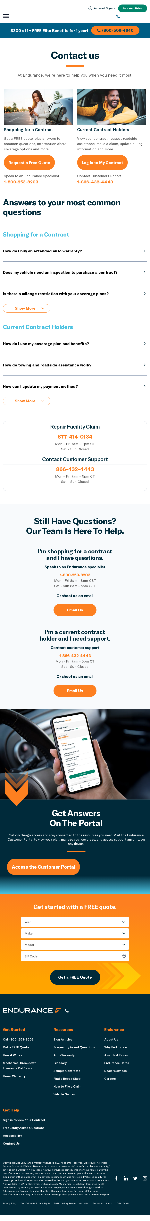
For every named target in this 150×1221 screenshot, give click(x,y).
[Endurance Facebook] (116, 1184)
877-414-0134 (75, 437)
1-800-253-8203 (21, 181)
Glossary (60, 1064)
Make (29, 934)
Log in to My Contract (102, 162)
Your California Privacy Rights (35, 1209)
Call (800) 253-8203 (18, 1040)
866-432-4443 (75, 469)
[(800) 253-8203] (131, 16)
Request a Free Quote (29, 162)
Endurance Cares (117, 1064)
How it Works (12, 1056)
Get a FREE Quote (75, 978)
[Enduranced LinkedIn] (126, 1184)
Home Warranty (14, 1077)
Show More (30, 308)
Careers (110, 1079)
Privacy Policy (10, 1209)
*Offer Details (122, 1209)
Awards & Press (116, 1056)
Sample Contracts (67, 1071)
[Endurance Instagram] (145, 1184)
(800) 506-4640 (115, 30)
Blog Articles (63, 1040)
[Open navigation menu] (6, 16)
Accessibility (12, 1142)
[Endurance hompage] (32, 1011)
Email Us (75, 610)
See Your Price (132, 8)
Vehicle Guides (65, 1095)
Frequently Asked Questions (75, 1048)
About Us (111, 1040)
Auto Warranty (64, 1056)
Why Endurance (115, 1048)
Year (28, 922)
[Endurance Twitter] (135, 1184)
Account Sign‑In (101, 8)
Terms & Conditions (102, 1209)
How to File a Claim (68, 1087)
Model (29, 945)
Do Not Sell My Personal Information (71, 1209)
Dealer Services (116, 1071)
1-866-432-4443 (95, 181)
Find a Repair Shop (67, 1079)
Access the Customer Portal (44, 867)
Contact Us (11, 1149)
